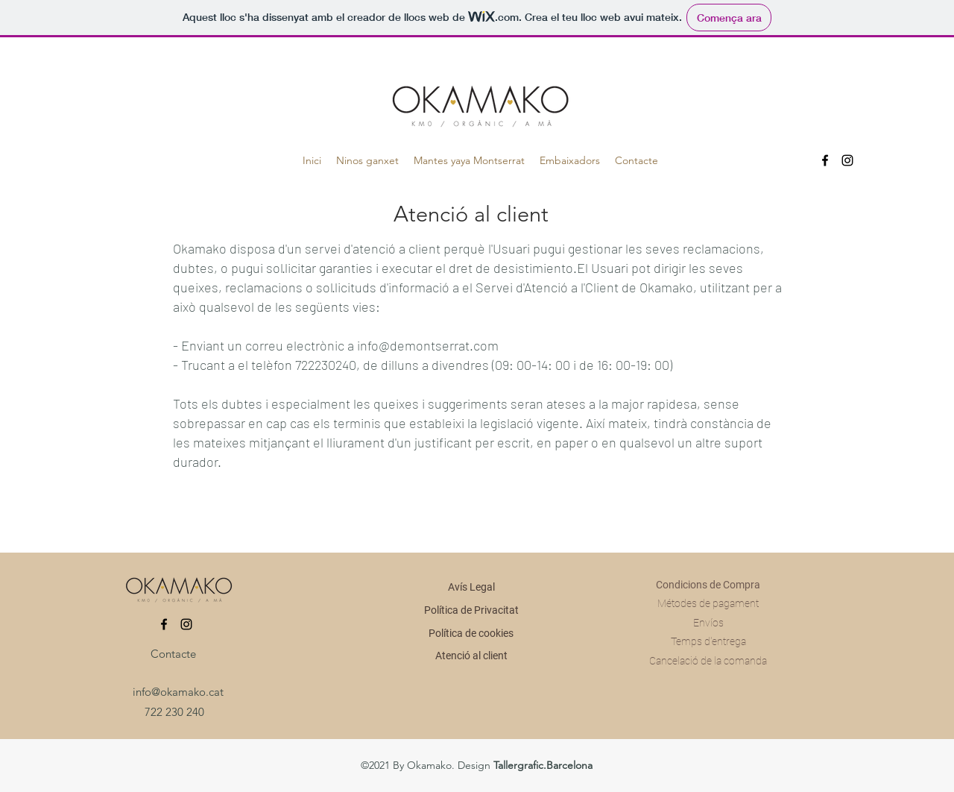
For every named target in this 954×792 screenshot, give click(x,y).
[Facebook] (825, 160)
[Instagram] (847, 160)
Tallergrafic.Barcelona (543, 765)
